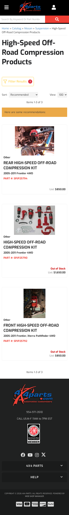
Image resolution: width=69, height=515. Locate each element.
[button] (34, 19)
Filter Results (17, 82)
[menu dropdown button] (6, 7)
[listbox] (23, 95)
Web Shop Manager (34, 496)
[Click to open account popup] (54, 7)
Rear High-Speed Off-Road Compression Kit (29, 165)
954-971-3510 (34, 412)
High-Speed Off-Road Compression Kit (24, 245)
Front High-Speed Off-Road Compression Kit (31, 328)
